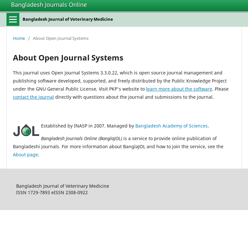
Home (19, 38)
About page (25, 154)
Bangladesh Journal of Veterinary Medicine (68, 19)
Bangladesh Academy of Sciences (171, 126)
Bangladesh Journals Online (49, 4)
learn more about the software (179, 89)
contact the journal (33, 97)
